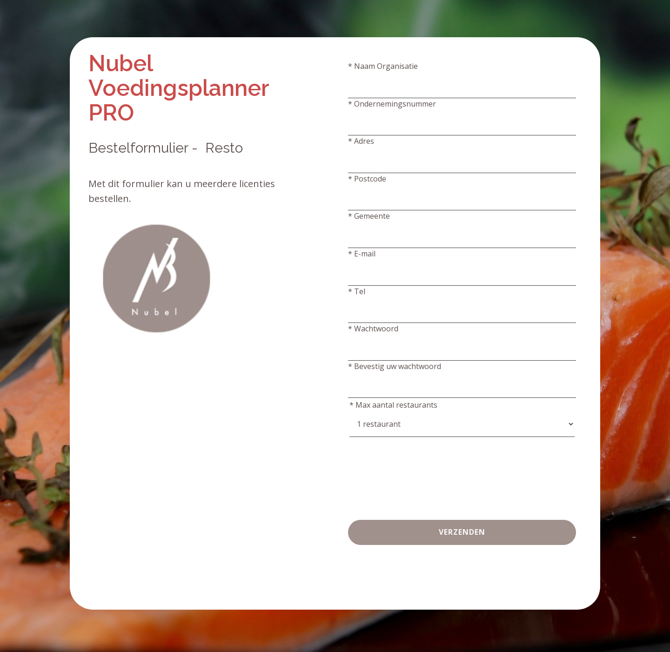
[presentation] (418, 468)
